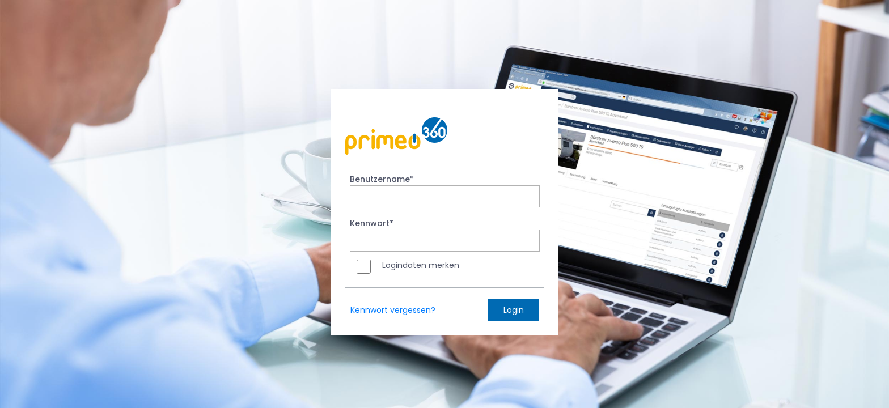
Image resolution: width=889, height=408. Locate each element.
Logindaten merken (420, 265)
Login (513, 310)
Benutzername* (382, 179)
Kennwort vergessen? (392, 310)
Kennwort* (371, 223)
